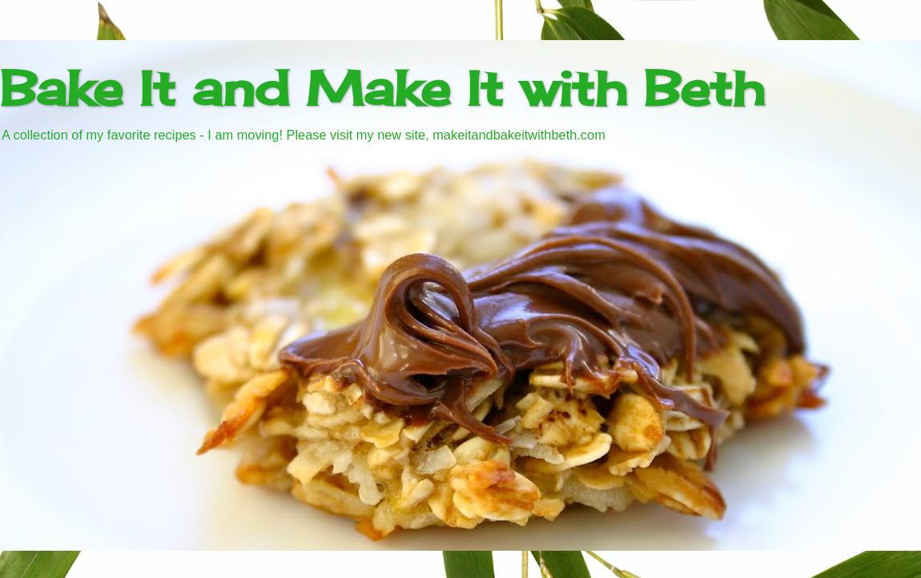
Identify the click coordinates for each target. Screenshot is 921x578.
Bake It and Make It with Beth (382, 88)
